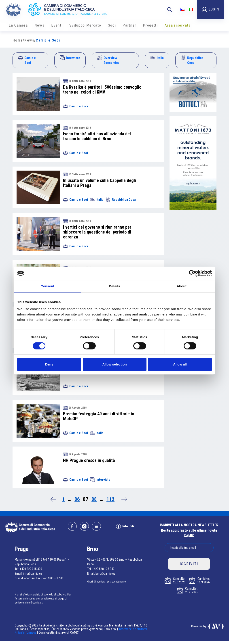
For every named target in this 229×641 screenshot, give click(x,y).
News (39, 25)
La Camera (18, 25)
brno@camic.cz (105, 573)
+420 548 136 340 (103, 569)
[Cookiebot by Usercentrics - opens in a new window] (192, 273)
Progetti (150, 25)
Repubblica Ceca (192, 60)
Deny (49, 364)
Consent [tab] (47, 286)
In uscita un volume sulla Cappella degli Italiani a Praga (99, 183)
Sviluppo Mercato (85, 25)
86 (77, 499)
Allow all (180, 364)
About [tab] (182, 286)
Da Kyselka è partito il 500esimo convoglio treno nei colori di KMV (102, 89)
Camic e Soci (27, 60)
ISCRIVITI (189, 564)
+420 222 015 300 (31, 569)
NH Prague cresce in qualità (89, 460)
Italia (157, 57)
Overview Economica (108, 60)
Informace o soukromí (133, 629)
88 (94, 499)
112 (110, 499)
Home (18, 40)
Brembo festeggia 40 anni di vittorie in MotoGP (98, 416)
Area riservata (178, 25)
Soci (112, 25)
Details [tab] (114, 286)
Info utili (125, 526)
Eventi (57, 25)
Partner (129, 25)
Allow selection (114, 364)
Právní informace (25, 632)
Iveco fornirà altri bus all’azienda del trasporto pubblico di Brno (97, 136)
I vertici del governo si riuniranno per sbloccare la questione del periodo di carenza (97, 232)
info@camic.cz (32, 573)
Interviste (70, 57)
